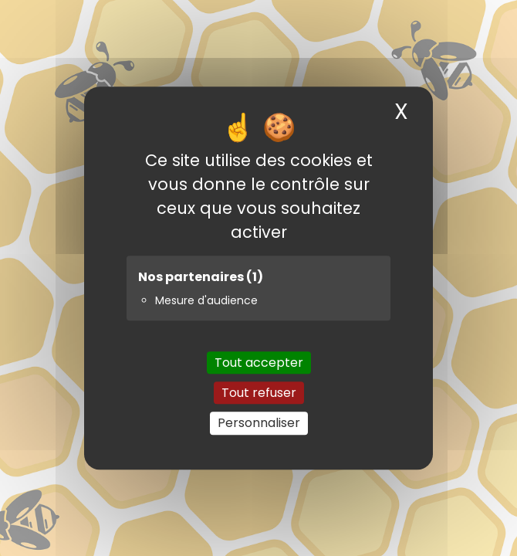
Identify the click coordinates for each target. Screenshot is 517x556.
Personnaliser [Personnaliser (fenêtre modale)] (259, 423)
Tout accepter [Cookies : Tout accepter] (259, 362)
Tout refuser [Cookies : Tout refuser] (258, 393)
